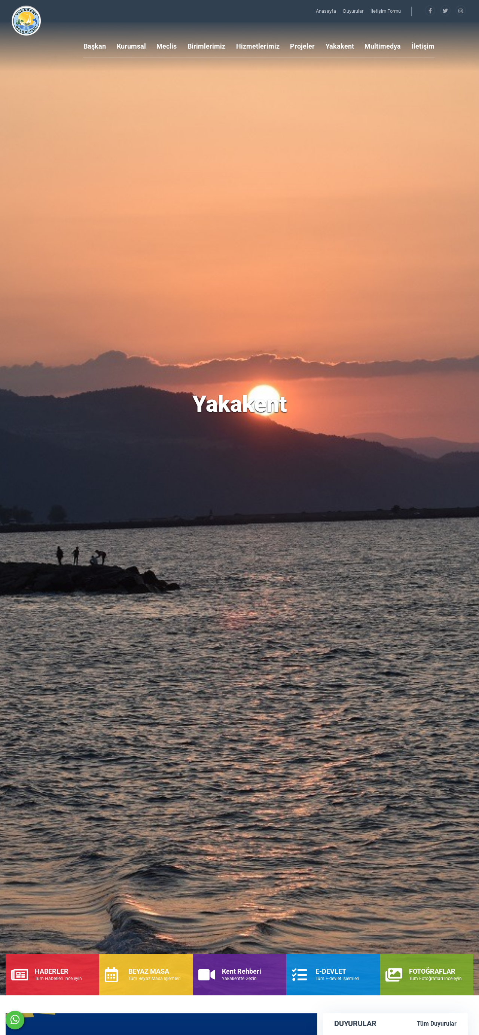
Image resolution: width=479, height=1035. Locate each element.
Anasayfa (326, 11)
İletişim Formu (385, 11)
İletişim (423, 46)
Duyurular (353, 11)
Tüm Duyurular (437, 1023)
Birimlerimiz (206, 46)
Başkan (94, 46)
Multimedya (382, 46)
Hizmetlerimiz (258, 46)
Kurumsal (131, 46)
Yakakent (340, 46)
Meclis (166, 46)
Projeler (302, 46)
